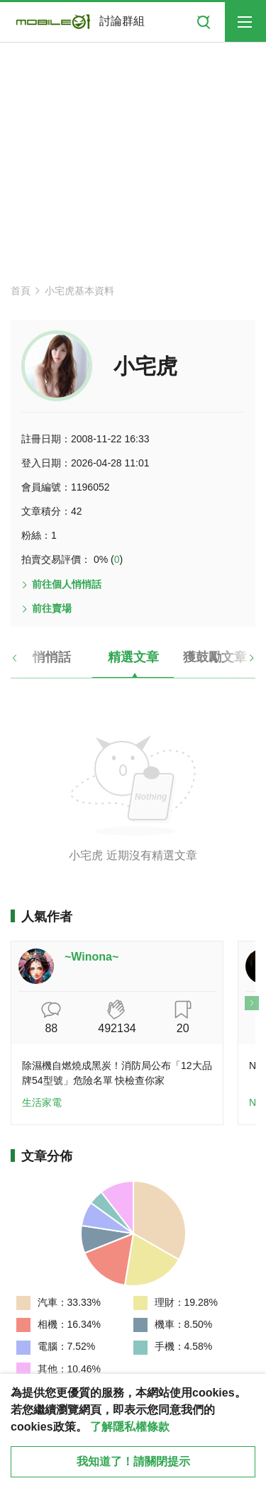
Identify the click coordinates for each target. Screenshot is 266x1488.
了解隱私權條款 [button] (130, 1427)
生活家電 (42, 1102)
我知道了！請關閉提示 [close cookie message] (133, 1461)
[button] (27, 663)
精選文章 (133, 657)
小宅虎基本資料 (79, 290)
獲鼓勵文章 (215, 657)
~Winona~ (91, 957)
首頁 (21, 290)
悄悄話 (52, 657)
